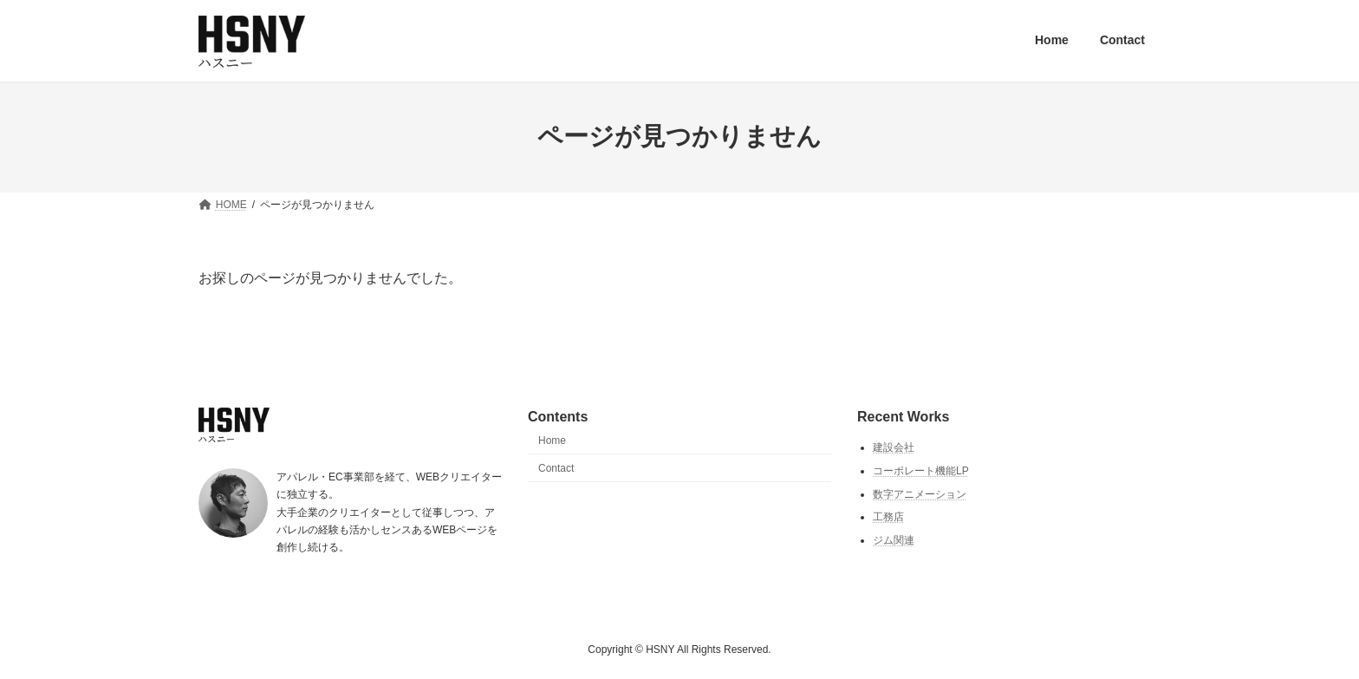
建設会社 (893, 447)
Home (552, 440)
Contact (556, 467)
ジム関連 (893, 540)
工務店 (888, 517)
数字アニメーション (919, 493)
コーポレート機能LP (921, 471)
